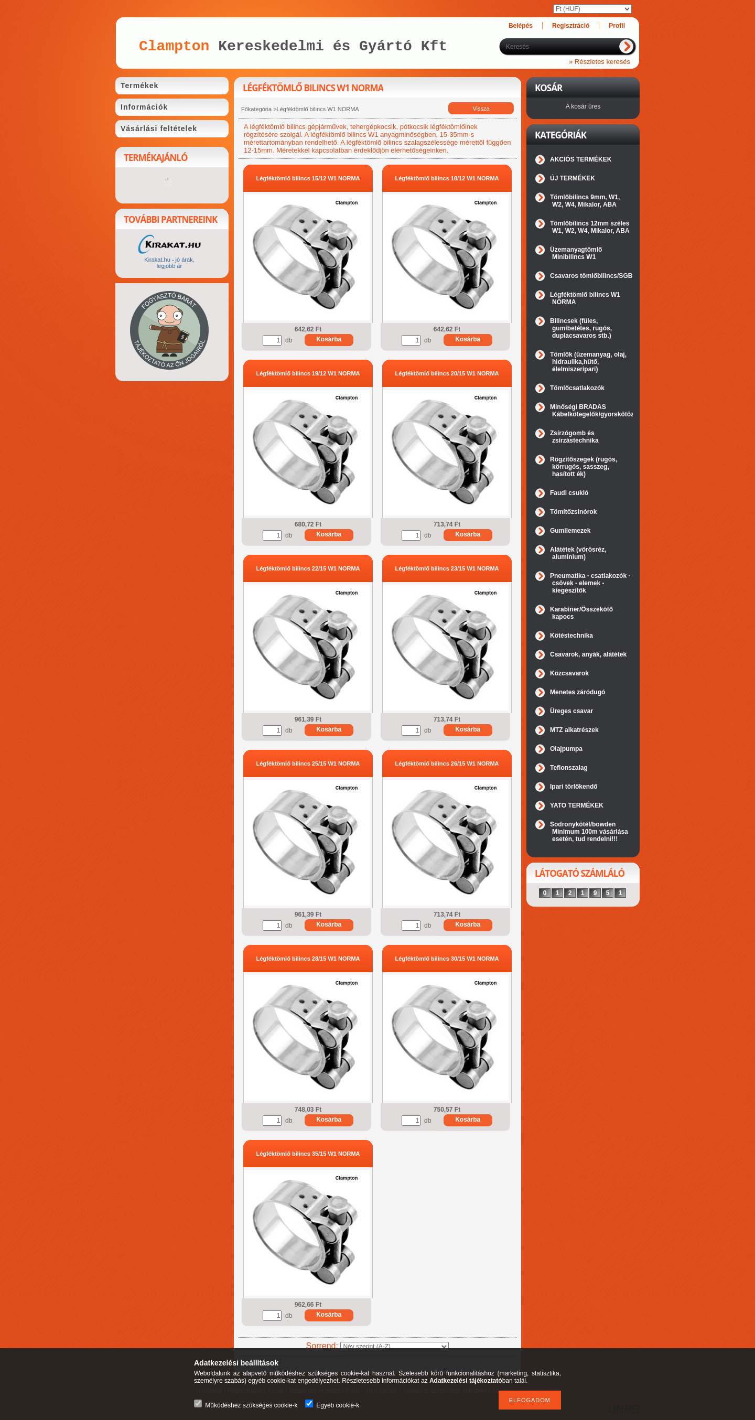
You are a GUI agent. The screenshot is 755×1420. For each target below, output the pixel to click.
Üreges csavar (571, 711)
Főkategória (256, 109)
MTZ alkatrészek (574, 730)
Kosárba (328, 339)
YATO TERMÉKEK (576, 805)
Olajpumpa (566, 748)
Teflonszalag (569, 767)
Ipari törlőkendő (574, 786)
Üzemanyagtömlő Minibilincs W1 (576, 253)
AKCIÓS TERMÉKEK (580, 159)
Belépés (521, 25)
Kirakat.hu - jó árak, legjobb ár (169, 262)
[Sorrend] (394, 1346)
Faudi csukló (569, 493)
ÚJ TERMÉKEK (572, 178)
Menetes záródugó (577, 692)
